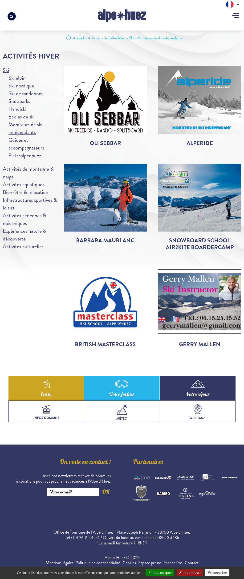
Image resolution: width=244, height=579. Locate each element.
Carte (46, 395)
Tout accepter (160, 572)
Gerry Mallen (199, 344)
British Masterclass (105, 344)
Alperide (200, 143)
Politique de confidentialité (98, 563)
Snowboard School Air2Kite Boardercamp (200, 243)
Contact (192, 563)
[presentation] (75, 509)
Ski (6, 70)
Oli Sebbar (105, 143)
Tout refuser (190, 572)
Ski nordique (21, 85)
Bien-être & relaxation (25, 192)
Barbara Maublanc (105, 240)
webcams (197, 412)
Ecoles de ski (21, 116)
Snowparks (19, 101)
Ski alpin (17, 78)
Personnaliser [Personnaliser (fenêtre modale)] (217, 572)
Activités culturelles (23, 246)
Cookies (129, 563)
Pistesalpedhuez (24, 155)
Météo (121, 412)
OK (105, 491)
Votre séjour (198, 395)
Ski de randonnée (26, 93)
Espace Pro (172, 563)
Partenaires (148, 462)
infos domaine (46, 412)
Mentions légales (59, 563)
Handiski (17, 109)
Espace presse (149, 563)
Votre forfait (121, 395)
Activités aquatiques (23, 184)
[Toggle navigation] (235, 16)
